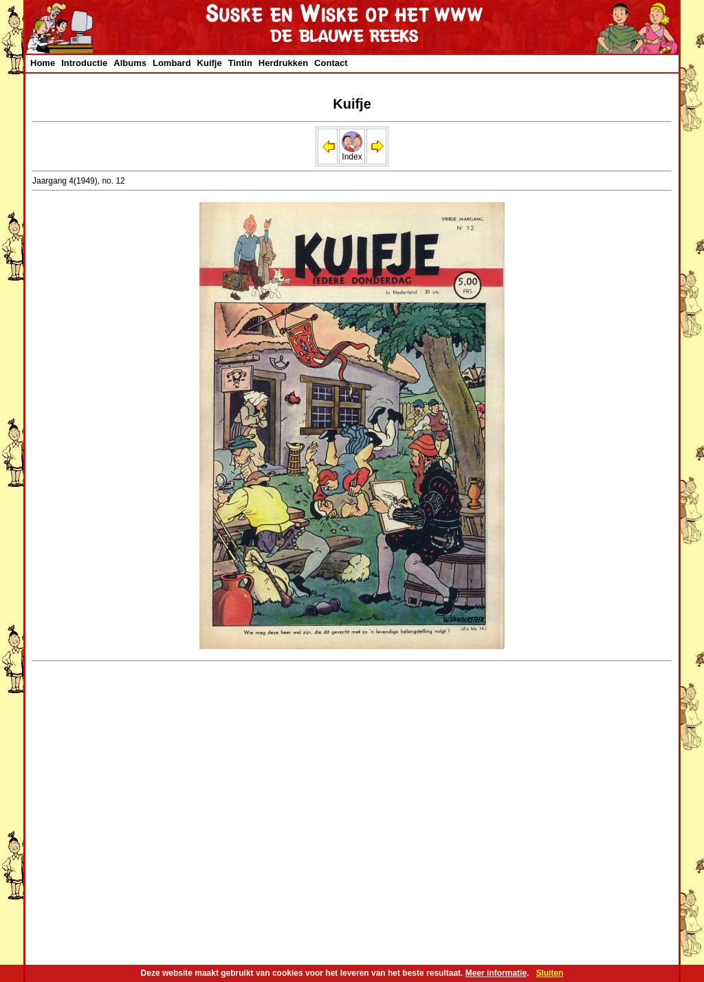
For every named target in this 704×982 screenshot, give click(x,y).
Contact (330, 63)
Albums (129, 63)
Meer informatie (496, 973)
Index (352, 153)
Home (42, 63)
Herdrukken (283, 63)
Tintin (240, 63)
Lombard (172, 63)
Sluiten (549, 973)
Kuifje (209, 63)
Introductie (84, 63)
